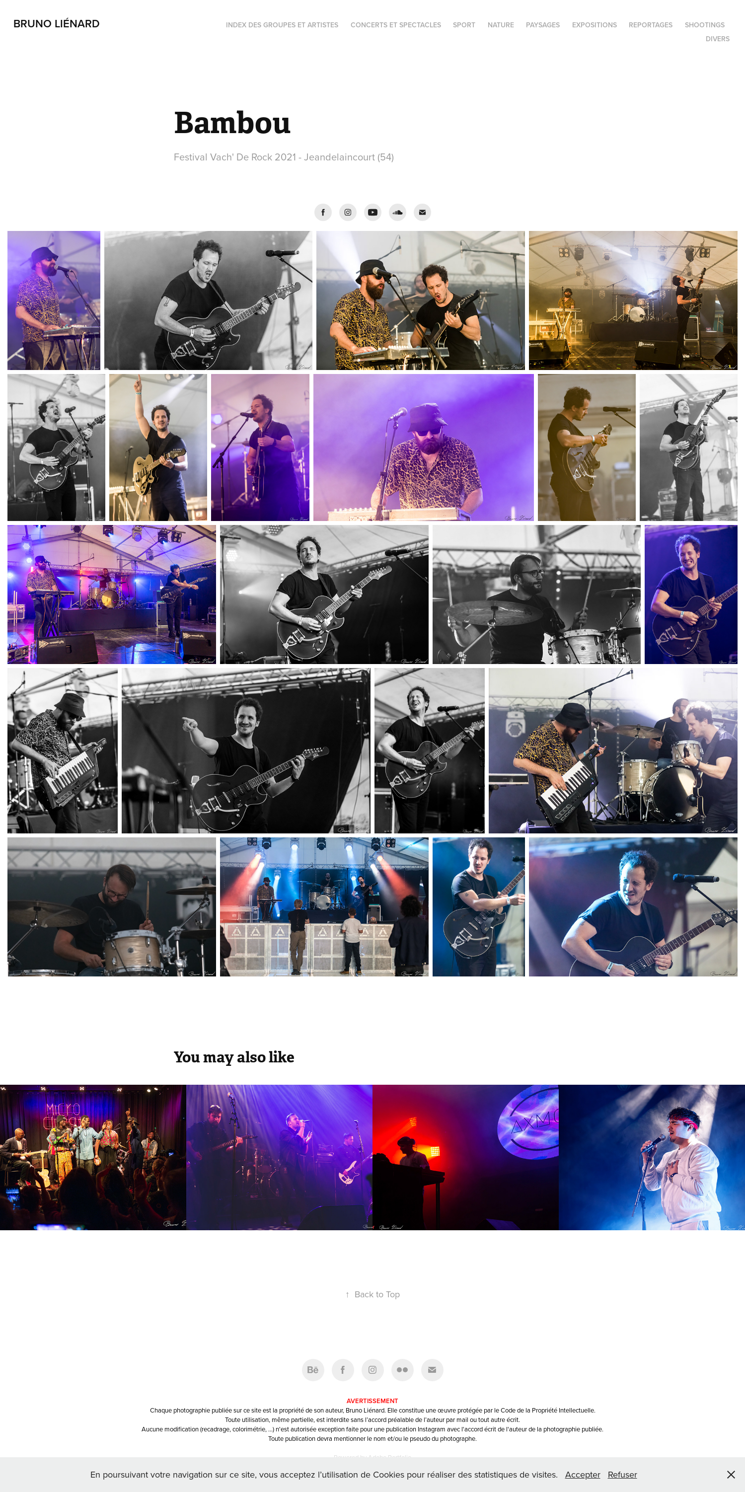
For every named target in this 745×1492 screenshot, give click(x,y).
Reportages (650, 25)
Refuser (622, 1474)
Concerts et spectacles (396, 25)
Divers (718, 39)
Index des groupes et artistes (282, 25)
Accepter (582, 1474)
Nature (501, 25)
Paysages (543, 25)
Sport (464, 25)
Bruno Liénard (56, 23)
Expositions (594, 25)
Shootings (705, 25)
